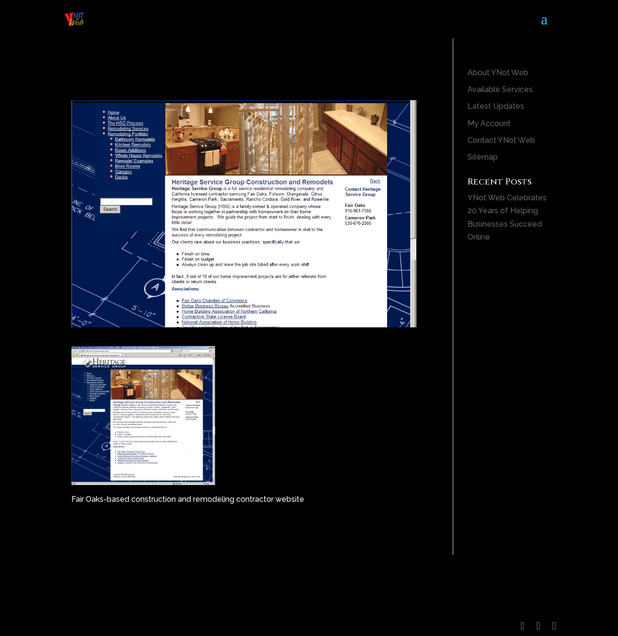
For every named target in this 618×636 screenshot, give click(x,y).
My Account (489, 123)
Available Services (500, 89)
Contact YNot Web (501, 140)
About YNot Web (498, 72)
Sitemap (483, 157)
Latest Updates (496, 106)
